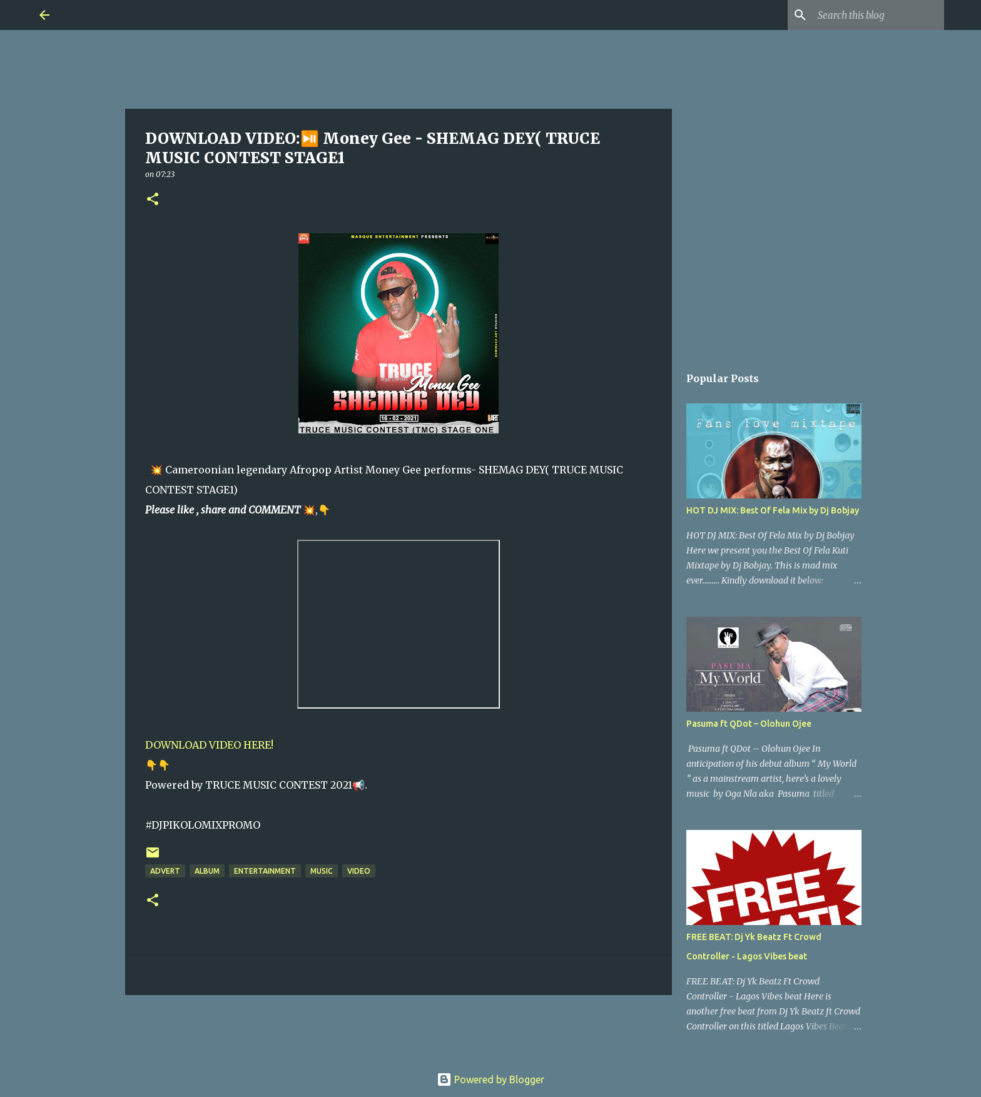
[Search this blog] (878, 15)
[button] (152, 199)
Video (358, 871)
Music (321, 871)
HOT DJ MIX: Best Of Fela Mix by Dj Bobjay (772, 510)
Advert (165, 871)
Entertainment (265, 871)
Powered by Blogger (490, 1079)
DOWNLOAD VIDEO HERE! (209, 745)
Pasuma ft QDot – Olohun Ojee (748, 724)
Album (207, 871)
